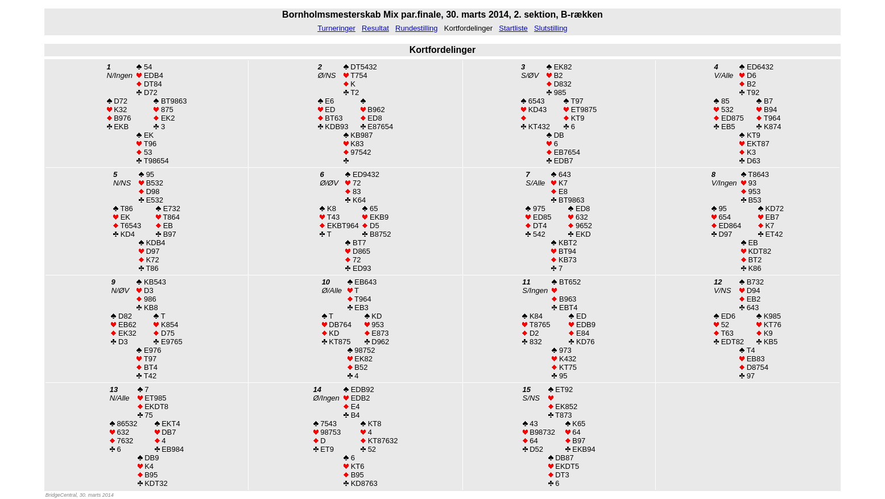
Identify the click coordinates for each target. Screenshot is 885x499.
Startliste (513, 28)
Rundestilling (416, 28)
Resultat (375, 28)
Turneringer (336, 28)
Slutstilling (551, 28)
